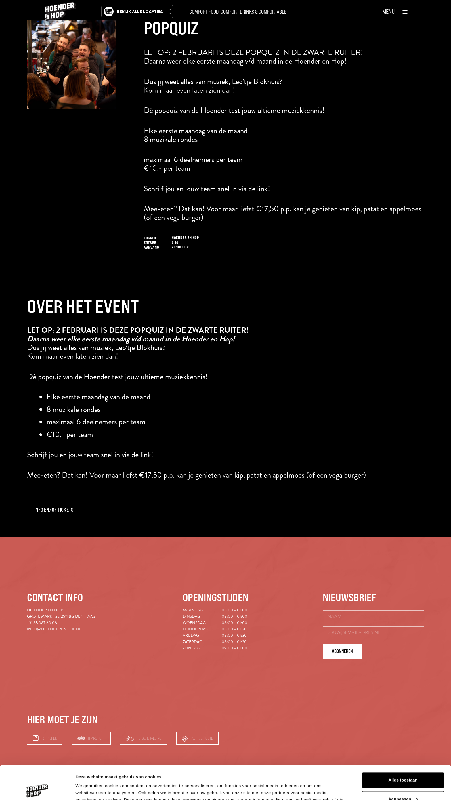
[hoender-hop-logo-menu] (60, 11)
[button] (395, 11)
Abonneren (342, 651)
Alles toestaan (403, 746)
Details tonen (89, 788)
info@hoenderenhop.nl (54, 629)
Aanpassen (403, 765)
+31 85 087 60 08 (42, 623)
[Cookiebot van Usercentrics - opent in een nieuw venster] (37, 788)
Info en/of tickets (54, 510)
